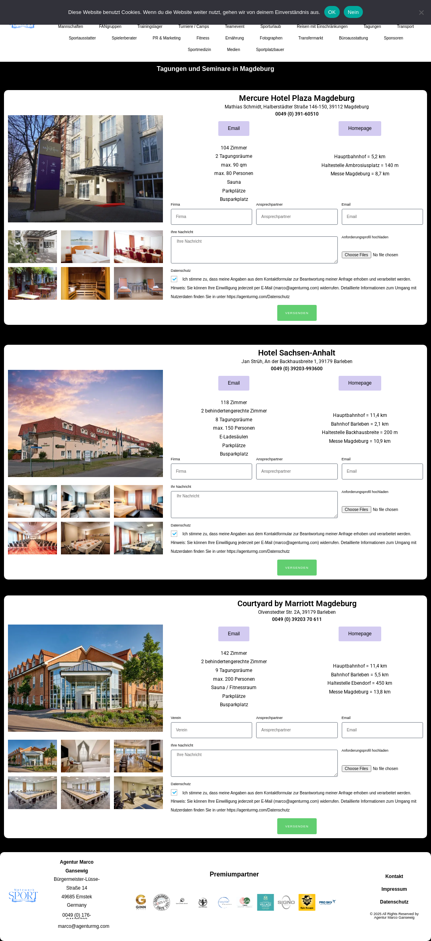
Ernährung (234, 38)
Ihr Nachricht (181, 487)
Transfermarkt (310, 38)
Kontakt (394, 876)
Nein (353, 12)
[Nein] (421, 12)
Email (346, 204)
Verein (176, 718)
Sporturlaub (271, 26)
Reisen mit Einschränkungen (322, 26)
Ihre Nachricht (182, 232)
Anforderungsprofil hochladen (365, 237)
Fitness (202, 38)
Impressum (394, 889)
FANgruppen (110, 26)
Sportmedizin (199, 49)
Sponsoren (393, 38)
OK (332, 12)
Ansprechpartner (269, 204)
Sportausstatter (82, 38)
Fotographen (271, 38)
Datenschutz (181, 271)
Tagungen (372, 26)
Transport (405, 26)
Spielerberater (124, 38)
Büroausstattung (353, 38)
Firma (175, 204)
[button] (77, 917)
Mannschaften (70, 26)
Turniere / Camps (193, 26)
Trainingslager (150, 26)
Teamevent (235, 26)
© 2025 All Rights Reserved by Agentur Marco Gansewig (394, 915)
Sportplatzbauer (270, 49)
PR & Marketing (166, 38)
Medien (233, 49)
